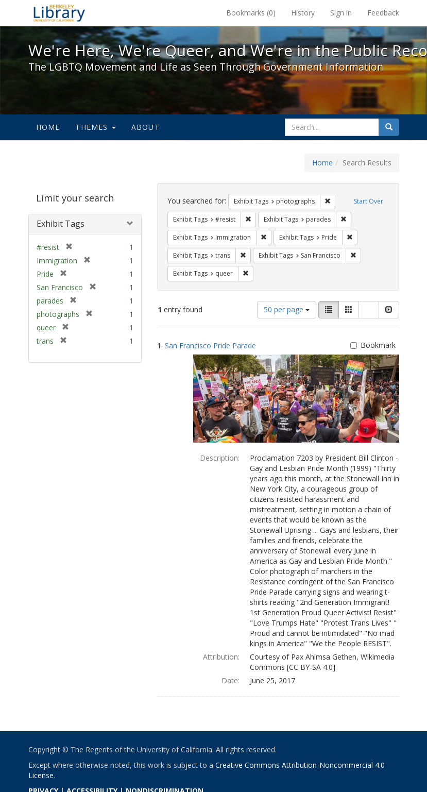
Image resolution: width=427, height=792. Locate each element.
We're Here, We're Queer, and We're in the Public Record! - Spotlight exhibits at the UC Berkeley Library (59, 13)
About (145, 127)
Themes (95, 127)
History (303, 13)
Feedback (383, 13)
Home (48, 127)
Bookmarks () (251, 13)
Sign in (341, 13)
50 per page (287, 309)
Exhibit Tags (60, 223)
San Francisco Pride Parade (210, 345)
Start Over (368, 201)
